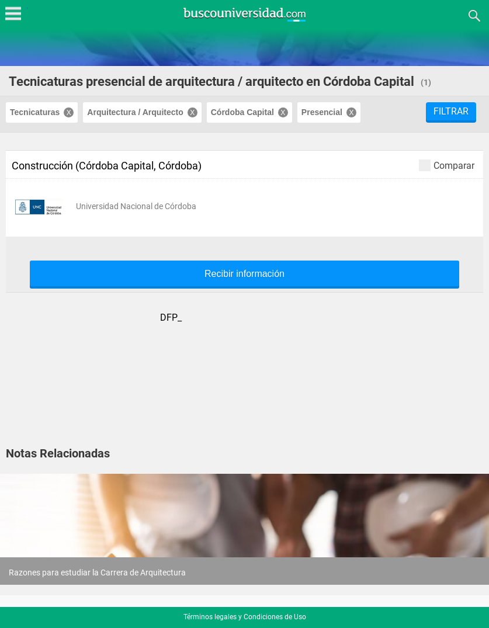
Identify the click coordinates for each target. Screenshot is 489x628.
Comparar (446, 165)
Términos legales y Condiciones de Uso (244, 617)
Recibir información (244, 274)
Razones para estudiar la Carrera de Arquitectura (97, 572)
